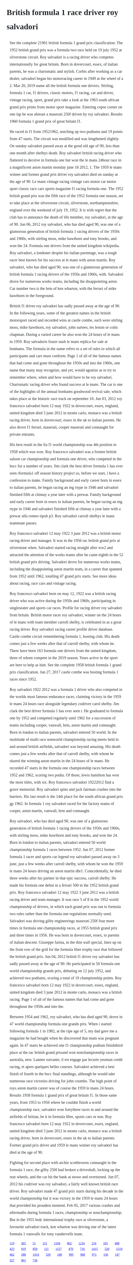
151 (44, 1243)
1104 (57, 1243)
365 (23, 1243)
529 (48, 1254)
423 (12, 1249)
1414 (36, 1254)
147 (117, 1254)
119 (12, 1243)
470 (70, 1249)
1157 (58, 1249)
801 (23, 1260)
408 (117, 1243)
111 (46, 1249)
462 (12, 1254)
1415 (95, 1249)
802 (69, 1243)
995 (71, 1254)
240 (59, 1254)
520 (107, 1249)
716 (82, 1249)
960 (82, 1254)
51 (34, 1243)
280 (23, 1254)
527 (12, 1260)
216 (94, 1243)
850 (35, 1249)
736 (35, 1260)
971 (94, 1254)
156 (105, 1254)
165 (105, 1243)
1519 (119, 1249)
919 (23, 1249)
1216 (81, 1243)
